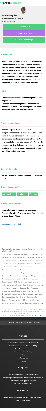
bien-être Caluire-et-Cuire (23, 384)
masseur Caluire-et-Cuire (12, 224)
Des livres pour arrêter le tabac (33, 303)
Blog (23, 355)
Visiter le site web (23, 33)
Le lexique (23, 361)
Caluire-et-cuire (9, 22)
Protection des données (23, 349)
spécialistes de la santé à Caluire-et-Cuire (16, 288)
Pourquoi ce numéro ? (38, 315)
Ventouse (33, 194)
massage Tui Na (9, 194)
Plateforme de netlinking (23, 352)
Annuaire (9, 343)
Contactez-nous (23, 358)
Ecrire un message (24, 40)
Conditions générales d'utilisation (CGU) (23, 346)
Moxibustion (22, 194)
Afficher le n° (23, 27)
